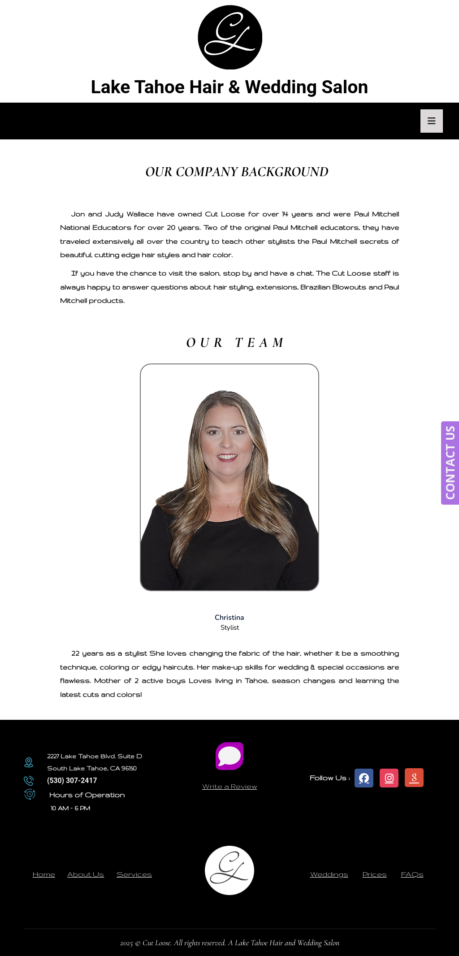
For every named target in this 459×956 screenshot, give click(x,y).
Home (44, 874)
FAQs (412, 874)
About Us (85, 874)
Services (134, 874)
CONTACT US (450, 463)
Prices (375, 874)
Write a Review (229, 786)
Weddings (329, 874)
